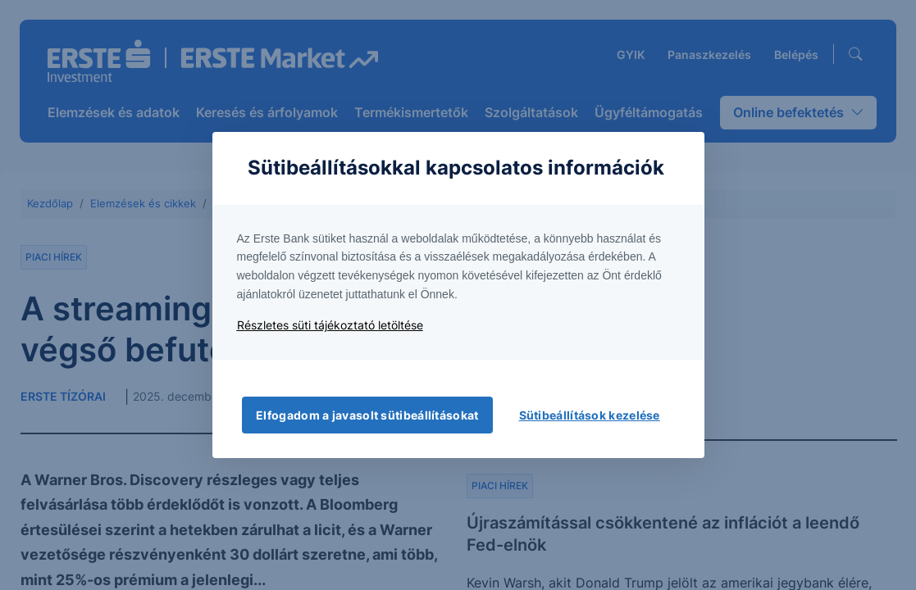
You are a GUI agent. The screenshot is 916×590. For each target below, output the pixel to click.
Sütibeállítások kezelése (589, 415)
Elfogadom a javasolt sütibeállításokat (367, 415)
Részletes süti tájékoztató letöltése (330, 325)
